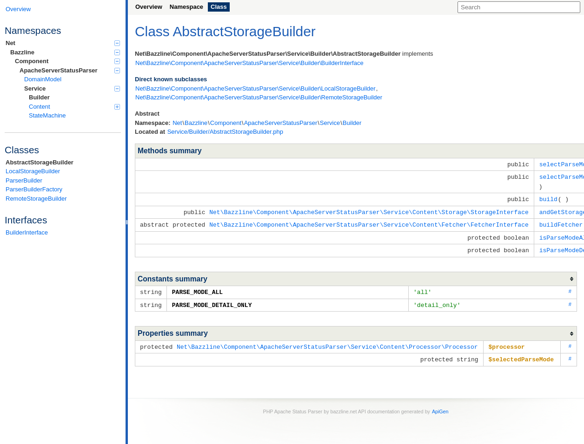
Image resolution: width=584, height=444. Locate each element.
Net (63, 42)
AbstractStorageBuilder (39, 162)
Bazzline (65, 52)
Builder (39, 97)
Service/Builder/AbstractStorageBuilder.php (225, 131)
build (548, 197)
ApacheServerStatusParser (70, 70)
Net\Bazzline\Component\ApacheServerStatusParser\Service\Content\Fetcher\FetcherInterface (368, 222)
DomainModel (42, 79)
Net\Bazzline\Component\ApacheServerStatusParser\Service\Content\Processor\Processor (327, 342)
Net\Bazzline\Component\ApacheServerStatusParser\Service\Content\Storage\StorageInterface (368, 210)
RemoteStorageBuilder (36, 198)
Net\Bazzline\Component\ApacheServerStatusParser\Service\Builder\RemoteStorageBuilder (258, 97)
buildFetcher (561, 222)
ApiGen (440, 406)
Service (72, 88)
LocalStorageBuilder (33, 171)
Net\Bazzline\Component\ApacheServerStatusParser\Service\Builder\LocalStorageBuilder (255, 88)
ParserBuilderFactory (34, 189)
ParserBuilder (24, 180)
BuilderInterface (27, 232)
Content (74, 106)
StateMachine (47, 115)
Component (67, 61)
